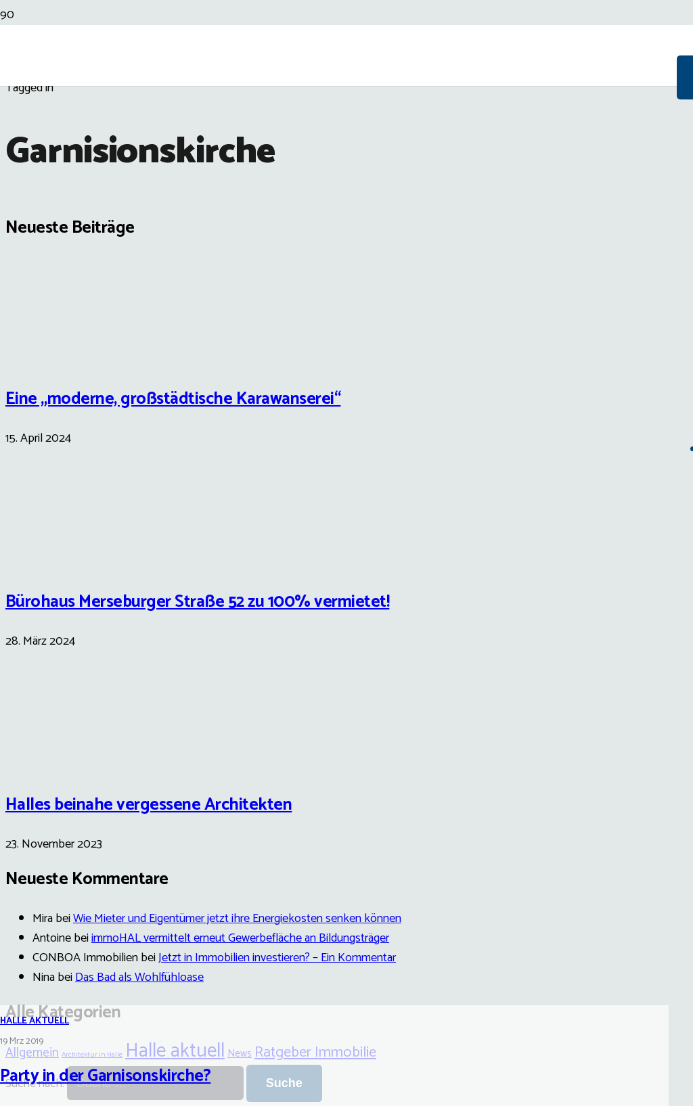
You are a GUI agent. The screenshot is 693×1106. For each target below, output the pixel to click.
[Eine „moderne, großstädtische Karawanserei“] (56, 355)
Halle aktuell (34, 1021)
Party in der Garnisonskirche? (105, 1076)
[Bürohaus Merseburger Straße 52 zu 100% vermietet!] (56, 559)
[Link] (338, 157)
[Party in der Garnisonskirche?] (346, 516)
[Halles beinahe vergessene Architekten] (56, 762)
